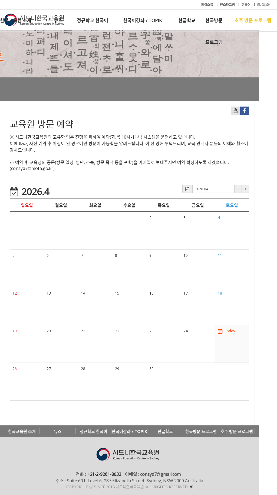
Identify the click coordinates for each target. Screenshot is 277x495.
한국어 (246, 4)
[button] (256, 189)
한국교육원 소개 (15, 20)
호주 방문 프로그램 (253, 20)
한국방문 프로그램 (214, 24)
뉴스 (58, 20)
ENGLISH (263, 4)
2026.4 (29, 191)
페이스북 (207, 4)
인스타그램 (228, 4)
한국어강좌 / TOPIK (142, 20)
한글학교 (187, 20)
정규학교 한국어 (92, 20)
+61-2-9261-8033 (113, 474)
